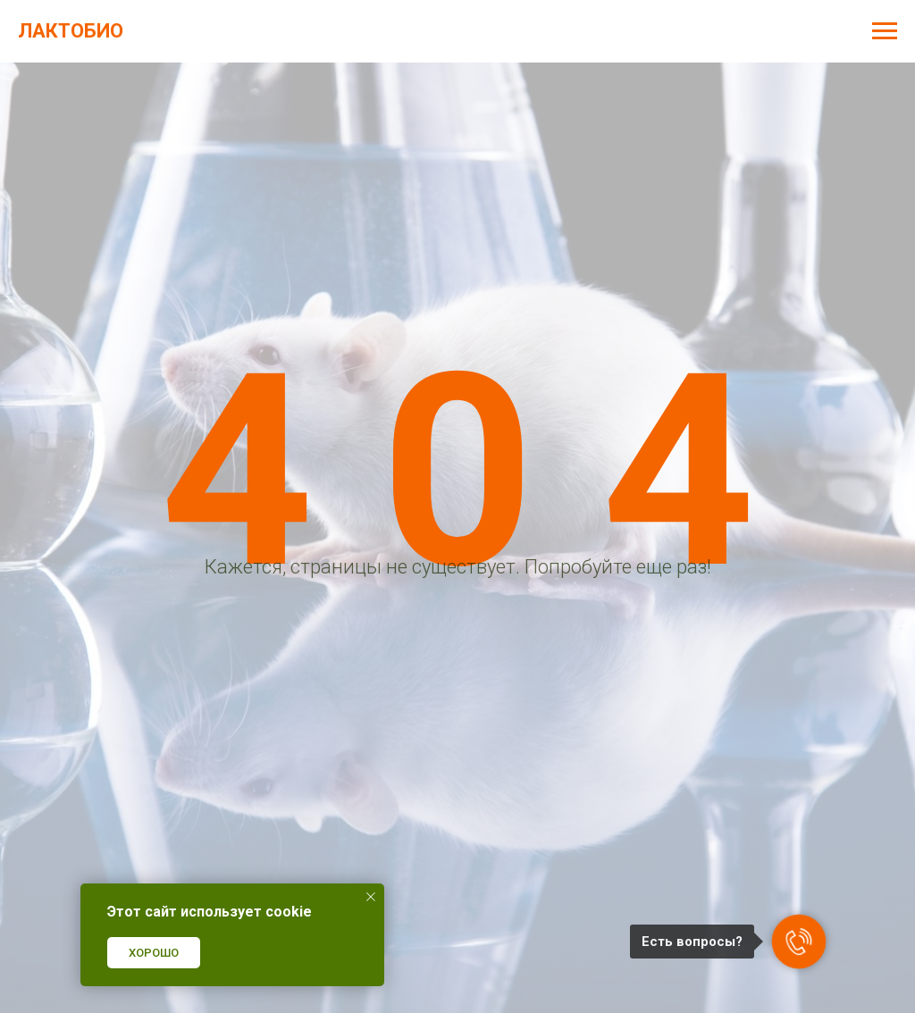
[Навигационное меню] (884, 31)
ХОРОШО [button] (154, 952)
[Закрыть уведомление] (371, 897)
